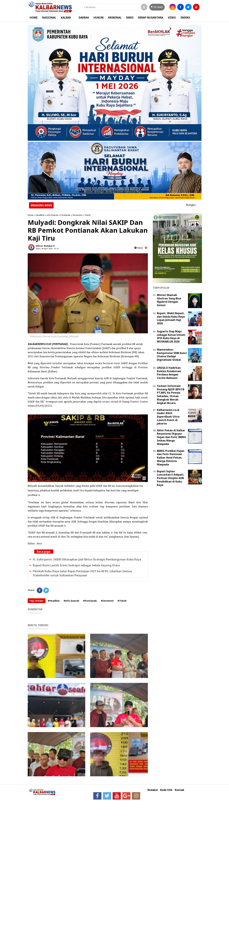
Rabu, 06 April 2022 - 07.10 (47, 248)
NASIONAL (49, 17)
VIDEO (172, 17)
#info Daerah (71, 600)
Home (31, 215)
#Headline (54, 600)
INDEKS (185, 17)
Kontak (179, 790)
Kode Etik (166, 790)
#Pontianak (90, 600)
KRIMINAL (115, 17)
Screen (157, 7)
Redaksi (153, 790)
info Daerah (52, 215)
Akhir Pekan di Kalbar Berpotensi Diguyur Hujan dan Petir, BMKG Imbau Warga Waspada (171, 437)
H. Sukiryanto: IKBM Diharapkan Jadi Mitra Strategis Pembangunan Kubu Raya (87, 559)
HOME (34, 17)
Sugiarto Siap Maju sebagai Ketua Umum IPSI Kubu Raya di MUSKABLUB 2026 (171, 336)
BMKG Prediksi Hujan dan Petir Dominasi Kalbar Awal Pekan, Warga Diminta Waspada (170, 457)
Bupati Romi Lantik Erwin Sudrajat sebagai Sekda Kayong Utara (76, 565)
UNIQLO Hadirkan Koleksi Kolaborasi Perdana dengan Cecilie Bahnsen (169, 373)
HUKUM (99, 17)
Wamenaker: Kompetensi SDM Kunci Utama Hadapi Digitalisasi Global (172, 355)
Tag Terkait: (36, 600)
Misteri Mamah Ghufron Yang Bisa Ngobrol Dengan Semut (169, 300)
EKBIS (129, 17)
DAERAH (84, 17)
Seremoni (77, 215)
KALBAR (66, 17)
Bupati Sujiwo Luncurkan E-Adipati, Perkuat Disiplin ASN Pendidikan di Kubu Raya (170, 478)
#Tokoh (122, 600)
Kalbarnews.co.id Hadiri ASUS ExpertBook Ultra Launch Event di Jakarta (168, 416)
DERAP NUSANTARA (150, 17)
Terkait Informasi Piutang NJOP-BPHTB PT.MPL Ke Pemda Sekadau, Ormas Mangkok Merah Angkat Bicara (170, 394)
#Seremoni (107, 600)
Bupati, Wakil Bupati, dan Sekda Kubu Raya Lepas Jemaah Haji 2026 (171, 318)
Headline (40, 215)
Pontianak (65, 215)
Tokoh (87, 215)
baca (138, 247)
